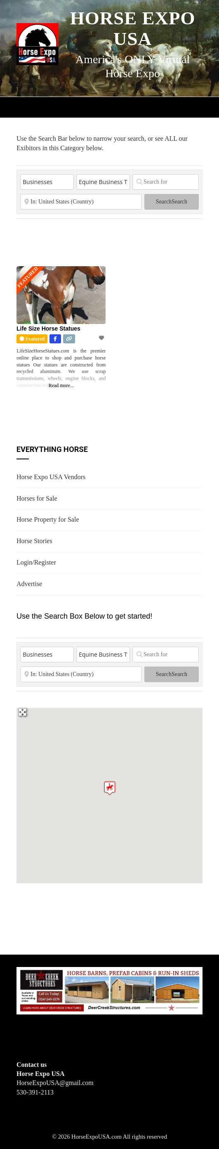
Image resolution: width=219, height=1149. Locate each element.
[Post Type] (47, 182)
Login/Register (36, 562)
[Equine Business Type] (103, 182)
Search (171, 202)
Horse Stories (34, 540)
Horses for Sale (36, 498)
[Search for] (165, 182)
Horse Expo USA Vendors (50, 476)
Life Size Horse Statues (48, 328)
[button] (109, 788)
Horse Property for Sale (47, 519)
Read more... (61, 385)
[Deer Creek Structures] (109, 989)
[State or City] (81, 202)
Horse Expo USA (132, 28)
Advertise (29, 583)
